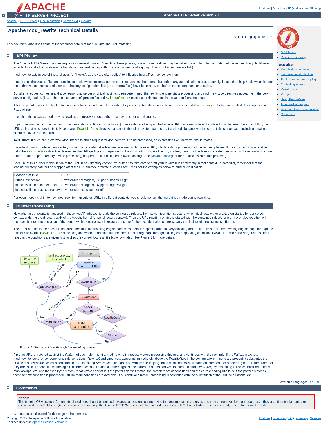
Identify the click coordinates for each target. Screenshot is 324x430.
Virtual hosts (289, 89)
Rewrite (86, 21)
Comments (288, 114)
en (263, 37)
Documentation (50, 21)
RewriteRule (87, 129)
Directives (279, 8)
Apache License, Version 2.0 (50, 422)
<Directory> (204, 105)
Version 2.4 (70, 21)
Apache (12, 21)
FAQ (291, 8)
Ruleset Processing (293, 57)
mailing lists (258, 405)
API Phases (288, 52)
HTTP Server (28, 21)
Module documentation (295, 69)
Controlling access (293, 84)
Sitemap (315, 8)
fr (271, 37)
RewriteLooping (162, 156)
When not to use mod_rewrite (300, 109)
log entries (171, 197)
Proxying (286, 94)
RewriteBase (37, 151)
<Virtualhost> (118, 98)
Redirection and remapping (298, 79)
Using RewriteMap (293, 99)
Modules (264, 8)
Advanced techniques (295, 104)
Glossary (302, 8)
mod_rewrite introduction (297, 74)
